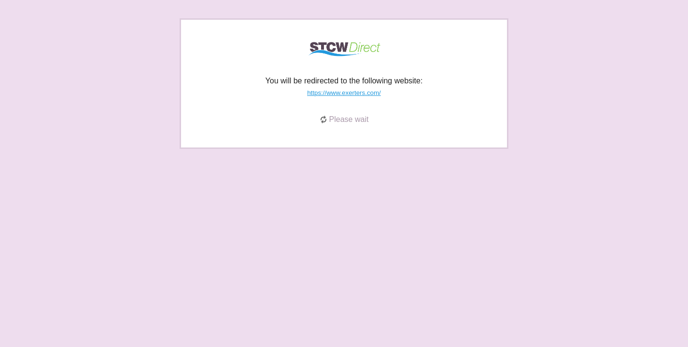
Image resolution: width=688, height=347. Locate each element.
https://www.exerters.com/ (344, 92)
